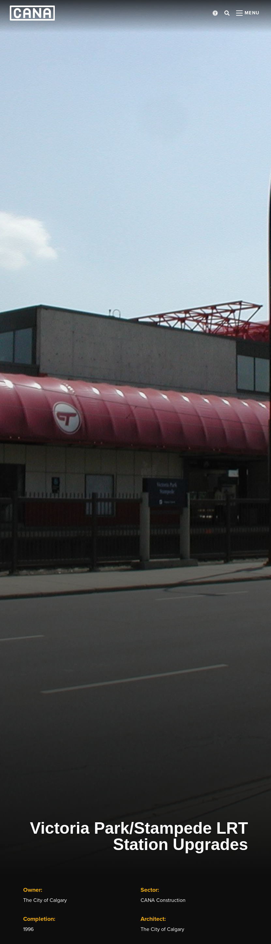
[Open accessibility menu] (215, 13)
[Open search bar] (227, 13)
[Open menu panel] (248, 13)
